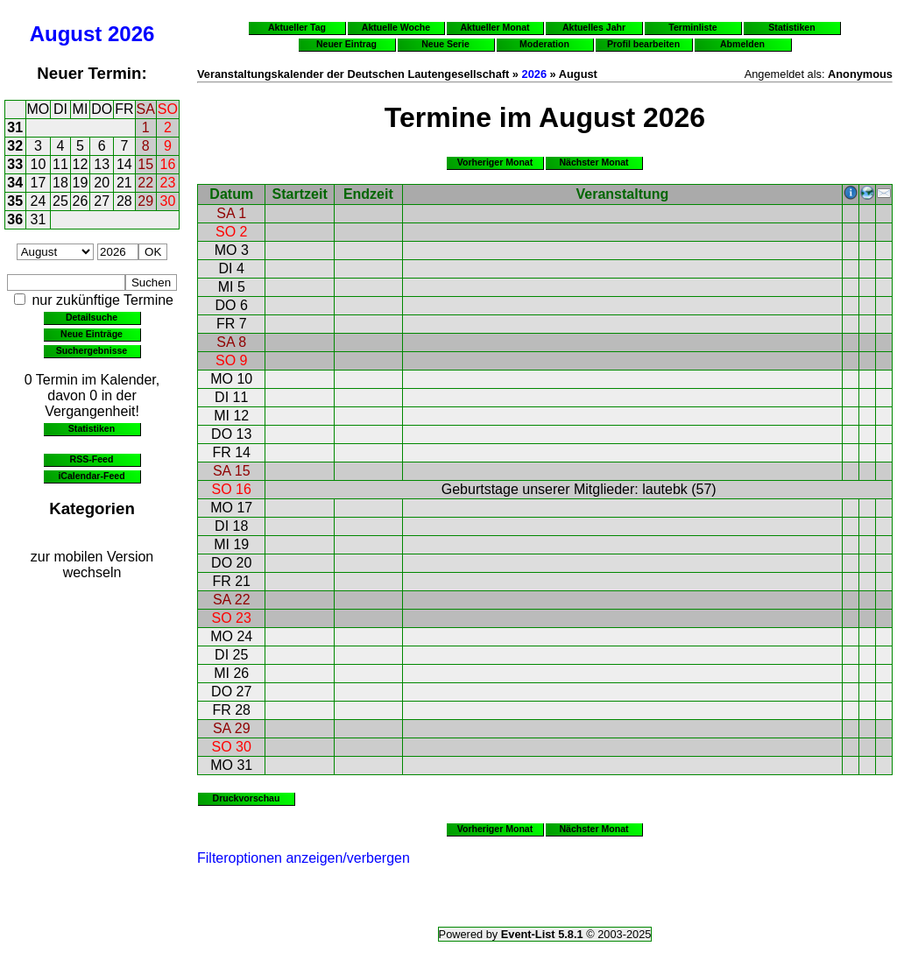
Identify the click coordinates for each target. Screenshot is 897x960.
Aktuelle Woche (396, 27)
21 (124, 182)
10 (38, 164)
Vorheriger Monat (495, 162)
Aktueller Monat (494, 27)
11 (60, 164)
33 (15, 164)
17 (38, 182)
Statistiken (91, 428)
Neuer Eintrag (346, 44)
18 (60, 182)
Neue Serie (445, 44)
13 (101, 164)
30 (168, 201)
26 (80, 201)
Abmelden (742, 44)
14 (124, 164)
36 (15, 219)
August (66, 34)
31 (15, 127)
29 (145, 201)
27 (101, 201)
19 (80, 182)
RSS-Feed (92, 459)
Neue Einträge (91, 333)
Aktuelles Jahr (593, 27)
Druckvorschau (246, 798)
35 (15, 201)
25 (60, 201)
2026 (131, 34)
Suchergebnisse (91, 350)
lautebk (665, 489)
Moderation (544, 44)
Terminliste (692, 27)
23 (168, 182)
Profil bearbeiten (643, 44)
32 (15, 145)
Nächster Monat (593, 162)
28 (124, 201)
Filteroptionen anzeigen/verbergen (303, 858)
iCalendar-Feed (91, 475)
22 (145, 182)
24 (38, 201)
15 (145, 164)
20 (101, 182)
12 (80, 164)
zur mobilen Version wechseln (92, 564)
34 (15, 182)
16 (168, 164)
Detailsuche (91, 317)
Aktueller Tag (297, 27)
